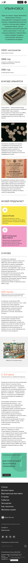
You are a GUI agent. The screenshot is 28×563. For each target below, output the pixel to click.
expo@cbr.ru (4, 527)
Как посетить (7, 506)
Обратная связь (5, 530)
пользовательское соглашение (15, 557)
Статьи (4, 487)
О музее (5, 497)
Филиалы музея (8, 510)
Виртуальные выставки (12, 493)
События (5, 500)
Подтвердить (14, 560)
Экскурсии (6, 503)
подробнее (6, 475)
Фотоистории (7, 490)
